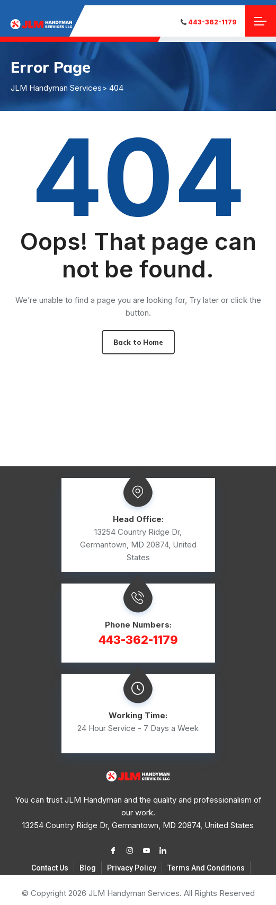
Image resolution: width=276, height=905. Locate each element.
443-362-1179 (209, 22)
